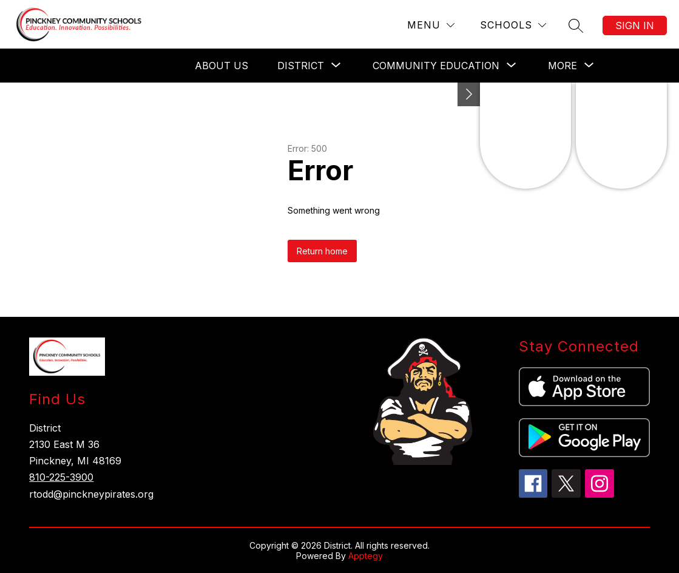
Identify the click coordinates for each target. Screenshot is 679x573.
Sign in (634, 25)
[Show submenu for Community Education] (436, 65)
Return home (322, 251)
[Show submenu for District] (300, 65)
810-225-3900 (61, 477)
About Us (221, 65)
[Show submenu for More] (562, 65)
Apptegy (365, 556)
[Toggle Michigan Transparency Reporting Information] (469, 94)
